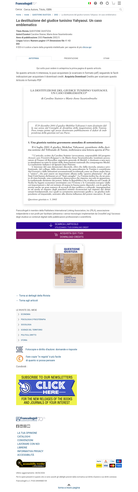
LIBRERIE (22, 447)
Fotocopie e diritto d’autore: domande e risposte (51, 349)
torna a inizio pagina (69, 487)
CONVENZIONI (25, 440)
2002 (56, 15)
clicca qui (86, 47)
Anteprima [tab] (34, 58)
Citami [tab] (106, 58)
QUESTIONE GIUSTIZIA (41, 15)
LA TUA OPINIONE (27, 432)
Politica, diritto (28, 335)
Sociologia (26, 325)
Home (18, 15)
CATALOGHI (23, 436)
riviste (26, 15)
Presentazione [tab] (71, 58)
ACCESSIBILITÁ (25, 454)
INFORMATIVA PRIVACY (30, 451)
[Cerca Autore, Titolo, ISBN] (70, 9)
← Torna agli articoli (27, 300)
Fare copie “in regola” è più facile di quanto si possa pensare (43, 358)
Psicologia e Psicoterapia (33, 319)
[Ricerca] (120, 9)
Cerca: (19, 9)
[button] (88, 3)
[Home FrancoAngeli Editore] (26, 3)
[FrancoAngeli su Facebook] (17, 426)
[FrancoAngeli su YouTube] (28, 426)
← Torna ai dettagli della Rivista (33, 295)
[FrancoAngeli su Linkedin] (21, 426)
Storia (24, 340)
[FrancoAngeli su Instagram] (24, 426)
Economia (25, 314)
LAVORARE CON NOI (28, 443)
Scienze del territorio (31, 330)
